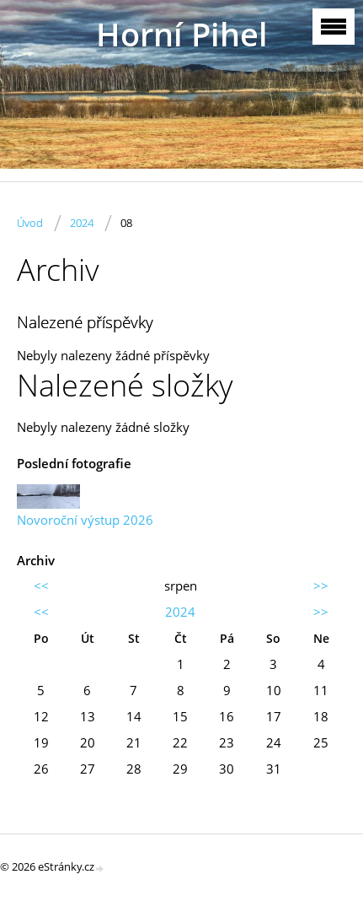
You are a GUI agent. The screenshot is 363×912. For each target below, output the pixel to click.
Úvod (30, 222)
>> (320, 585)
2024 (81, 222)
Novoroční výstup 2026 (85, 519)
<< (41, 585)
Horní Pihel (182, 34)
